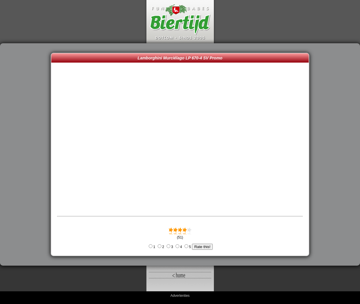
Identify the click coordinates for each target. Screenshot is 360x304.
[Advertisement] (27, 154)
